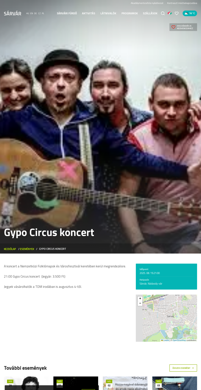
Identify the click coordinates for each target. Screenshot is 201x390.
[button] (140, 298)
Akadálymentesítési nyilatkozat (147, 3)
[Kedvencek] (176, 13)
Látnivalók (108, 13)
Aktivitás (88, 13)
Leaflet (165, 340)
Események (27, 249)
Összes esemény (183, 367)
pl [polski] (43, 13)
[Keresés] (163, 13)
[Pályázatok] (170, 13)
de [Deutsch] (35, 13)
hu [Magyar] (27, 13)
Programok (130, 13)
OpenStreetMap (179, 340)
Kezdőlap (10, 249)
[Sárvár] (12, 13)
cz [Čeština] (39, 13)
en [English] (31, 13)
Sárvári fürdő (67, 13)
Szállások (150, 13)
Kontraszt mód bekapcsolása (182, 3)
